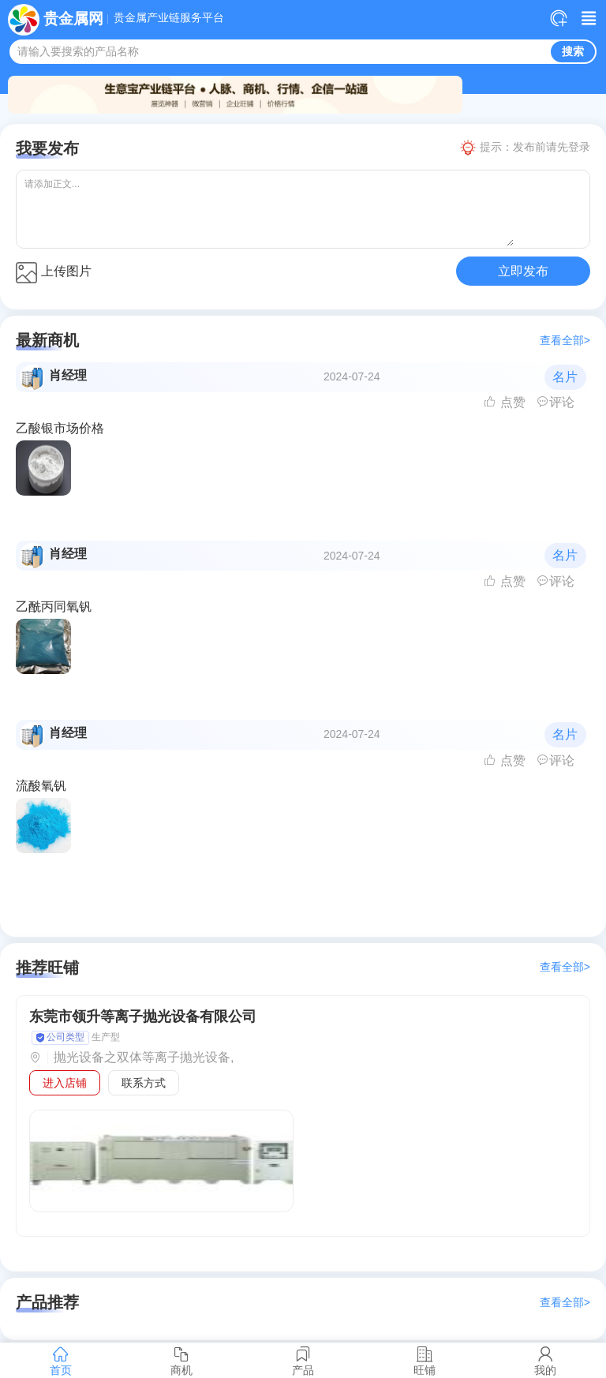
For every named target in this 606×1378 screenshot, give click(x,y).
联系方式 (144, 1083)
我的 (545, 1360)
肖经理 (68, 375)
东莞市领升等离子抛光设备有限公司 (142, 1016)
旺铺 (424, 1360)
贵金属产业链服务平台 (169, 18)
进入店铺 (65, 1083)
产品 (303, 1360)
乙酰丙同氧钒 (54, 606)
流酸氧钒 (41, 785)
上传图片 (54, 272)
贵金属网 (73, 18)
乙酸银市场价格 (60, 428)
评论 (555, 402)
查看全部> (565, 340)
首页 (61, 1360)
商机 (182, 1360)
